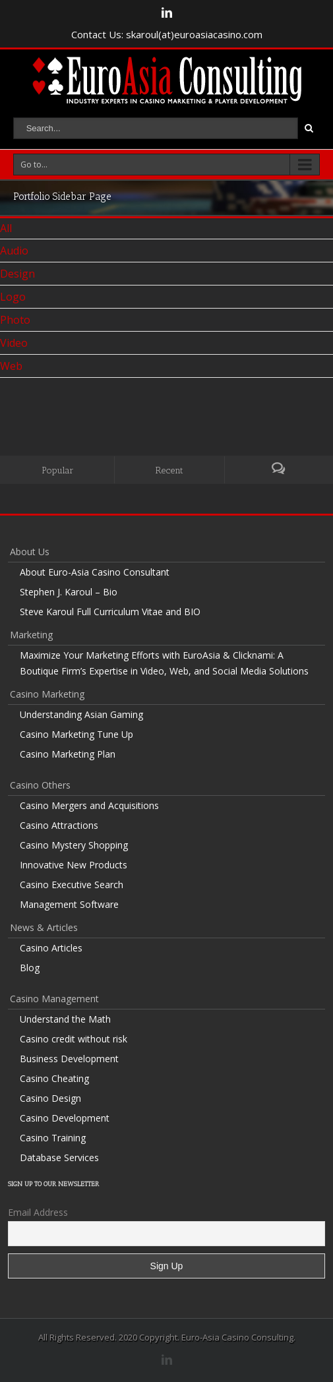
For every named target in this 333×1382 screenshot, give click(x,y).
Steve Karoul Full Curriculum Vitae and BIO (110, 611)
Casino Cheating (54, 1078)
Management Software (69, 904)
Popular (58, 470)
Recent (169, 470)
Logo (13, 296)
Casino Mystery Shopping (74, 845)
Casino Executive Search (71, 884)
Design (17, 273)
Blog (30, 967)
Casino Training (53, 1137)
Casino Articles (51, 948)
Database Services (59, 1157)
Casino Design (50, 1098)
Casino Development (64, 1118)
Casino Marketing (47, 694)
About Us (29, 551)
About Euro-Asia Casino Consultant (94, 572)
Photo (15, 320)
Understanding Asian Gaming (81, 714)
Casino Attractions (59, 825)
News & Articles (44, 927)
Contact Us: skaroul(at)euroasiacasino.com (166, 34)
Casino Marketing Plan (67, 754)
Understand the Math (65, 1019)
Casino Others (40, 785)
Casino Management (54, 998)
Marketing (31, 634)
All (6, 228)
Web (11, 366)
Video (14, 343)
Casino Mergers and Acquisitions (89, 805)
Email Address (38, 1212)
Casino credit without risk (73, 1039)
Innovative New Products (73, 864)
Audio (14, 250)
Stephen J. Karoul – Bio (68, 592)
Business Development (69, 1058)
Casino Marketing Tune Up (76, 734)
